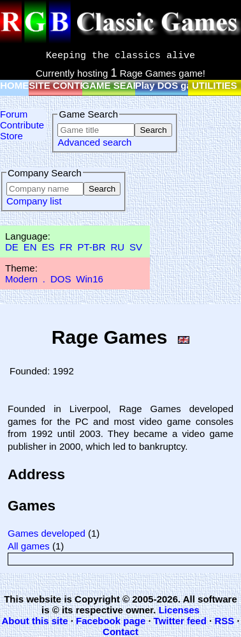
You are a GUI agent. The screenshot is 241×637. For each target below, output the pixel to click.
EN (30, 247)
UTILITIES (214, 85)
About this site (34, 620)
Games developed (46, 533)
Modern (21, 278)
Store (11, 135)
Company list (34, 201)
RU (118, 247)
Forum (13, 114)
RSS (224, 620)
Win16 (89, 278)
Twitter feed (180, 620)
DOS (60, 278)
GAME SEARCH (118, 85)
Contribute (22, 124)
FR (65, 247)
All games (29, 546)
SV (135, 247)
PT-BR (91, 247)
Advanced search (94, 142)
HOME (14, 85)
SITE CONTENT (64, 85)
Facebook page (110, 620)
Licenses (179, 609)
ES (48, 247)
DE (11, 247)
